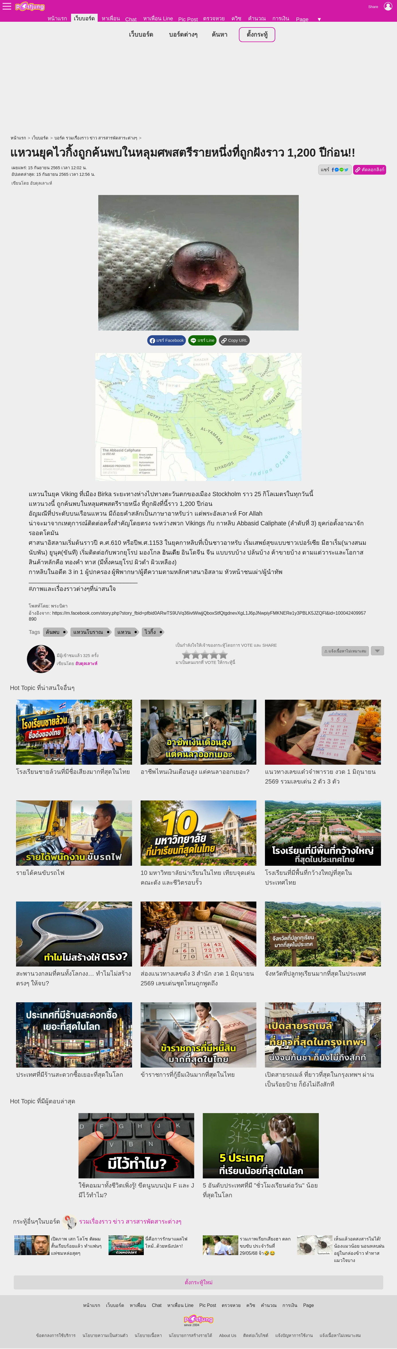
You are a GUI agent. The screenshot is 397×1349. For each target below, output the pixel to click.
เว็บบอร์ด (84, 18)
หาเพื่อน (111, 18)
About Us (227, 1336)
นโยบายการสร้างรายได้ (190, 1336)
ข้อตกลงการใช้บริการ (56, 1336)
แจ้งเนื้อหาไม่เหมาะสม (340, 1336)
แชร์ (335, 170)
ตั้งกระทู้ (257, 35)
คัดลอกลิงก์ (369, 171)
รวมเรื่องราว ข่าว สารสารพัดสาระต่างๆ (122, 1222)
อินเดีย (171, 553)
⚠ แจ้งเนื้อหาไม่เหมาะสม (345, 652)
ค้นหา (219, 35)
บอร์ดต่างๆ (183, 35)
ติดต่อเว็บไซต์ (255, 1336)
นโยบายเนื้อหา (148, 1336)
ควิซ (236, 18)
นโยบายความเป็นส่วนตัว (105, 1336)
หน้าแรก (57, 18)
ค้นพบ (52, 633)
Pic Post (188, 19)
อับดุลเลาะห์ (41, 184)
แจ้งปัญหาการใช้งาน (294, 1336)
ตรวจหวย (214, 18)
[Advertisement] (198, 90)
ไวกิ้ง (150, 633)
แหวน (124, 633)
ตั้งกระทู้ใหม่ (199, 1283)
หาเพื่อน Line (158, 18)
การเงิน (280, 18)
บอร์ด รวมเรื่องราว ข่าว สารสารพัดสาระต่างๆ (95, 139)
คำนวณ (257, 18)
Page (302, 19)
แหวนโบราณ (88, 633)
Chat (130, 19)
